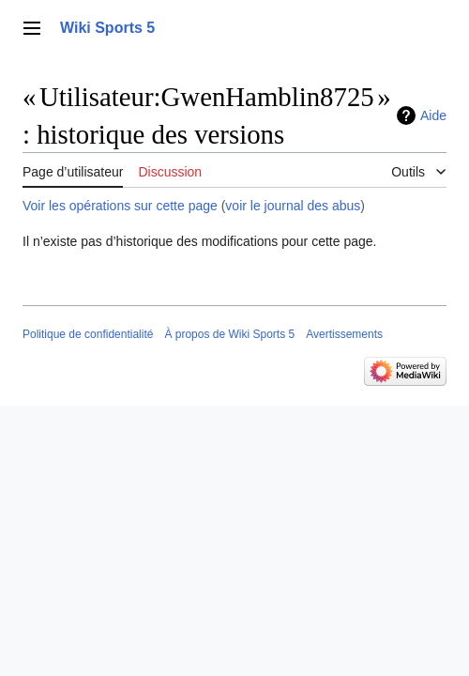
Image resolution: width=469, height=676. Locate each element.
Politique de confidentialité (88, 334)
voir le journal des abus (292, 205)
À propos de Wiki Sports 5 (229, 334)
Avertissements (344, 334)
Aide (433, 115)
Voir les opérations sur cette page (120, 205)
